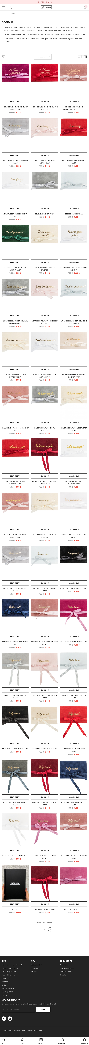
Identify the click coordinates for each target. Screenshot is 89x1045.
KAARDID (12, 14)
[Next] (50, 929)
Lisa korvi (15, 102)
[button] (79, 56)
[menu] (3, 7)
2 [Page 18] (44, 929)
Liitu (43, 1010)
